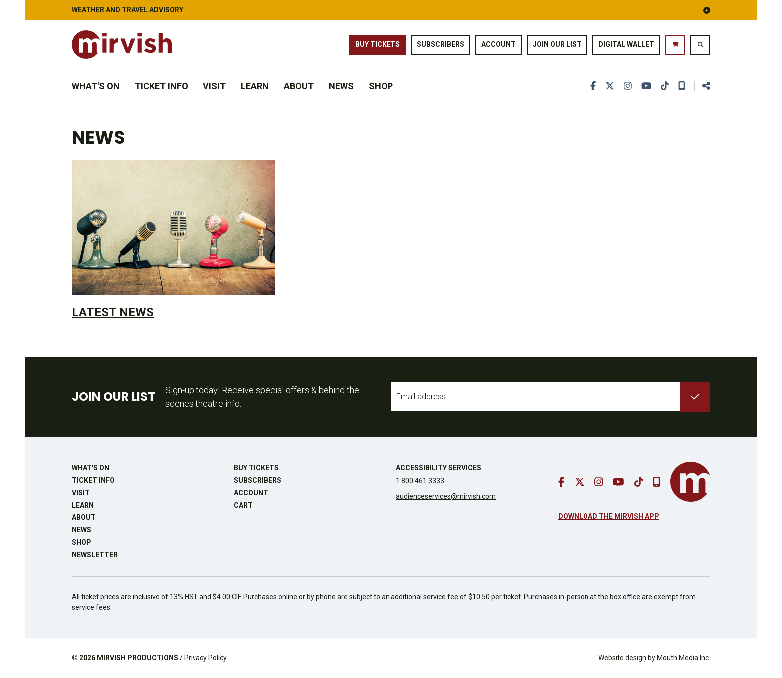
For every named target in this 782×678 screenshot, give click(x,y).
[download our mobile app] (681, 86)
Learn (255, 86)
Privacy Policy (205, 658)
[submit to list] (695, 397)
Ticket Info (161, 86)
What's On (96, 86)
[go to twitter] (609, 86)
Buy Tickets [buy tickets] (377, 44)
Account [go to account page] (498, 44)
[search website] (700, 45)
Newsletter (95, 555)
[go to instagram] (628, 86)
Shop (381, 86)
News (341, 86)
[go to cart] (675, 45)
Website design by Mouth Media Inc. (654, 658)
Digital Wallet (626, 44)
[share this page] (702, 86)
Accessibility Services (438, 468)
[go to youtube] (646, 86)
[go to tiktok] (665, 86)
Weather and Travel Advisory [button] (391, 10)
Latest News (113, 312)
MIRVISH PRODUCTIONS (137, 658)
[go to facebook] (593, 86)
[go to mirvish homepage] (690, 482)
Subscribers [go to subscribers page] (440, 44)
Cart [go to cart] (243, 505)
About (299, 86)
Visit (214, 86)
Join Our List (557, 44)
